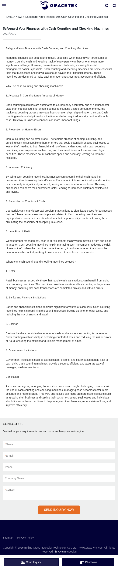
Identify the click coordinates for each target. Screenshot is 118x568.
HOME (9, 16)
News (19, 16)
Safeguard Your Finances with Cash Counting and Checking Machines (66, 16)
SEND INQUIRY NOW (59, 509)
